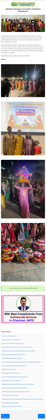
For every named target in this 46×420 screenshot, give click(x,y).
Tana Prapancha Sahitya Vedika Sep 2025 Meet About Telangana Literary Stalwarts (21, 362)
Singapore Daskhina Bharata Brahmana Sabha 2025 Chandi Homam (18, 384)
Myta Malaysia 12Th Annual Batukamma (11, 380)
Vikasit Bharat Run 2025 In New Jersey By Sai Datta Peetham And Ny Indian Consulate (22, 399)
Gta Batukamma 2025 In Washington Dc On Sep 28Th (14, 388)
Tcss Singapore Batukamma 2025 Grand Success (13, 365)
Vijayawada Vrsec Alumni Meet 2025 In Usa (12, 406)
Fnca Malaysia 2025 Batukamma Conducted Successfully (15, 391)
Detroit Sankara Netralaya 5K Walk (10, 402)
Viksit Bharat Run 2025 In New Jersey (11, 373)
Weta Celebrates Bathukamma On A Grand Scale (13, 354)
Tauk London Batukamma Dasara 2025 (11, 339)
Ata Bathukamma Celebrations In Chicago (12, 358)
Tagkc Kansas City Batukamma (9, 336)
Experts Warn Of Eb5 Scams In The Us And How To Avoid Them (17, 347)
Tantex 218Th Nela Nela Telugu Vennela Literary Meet (14, 376)
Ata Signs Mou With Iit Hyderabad (10, 395)
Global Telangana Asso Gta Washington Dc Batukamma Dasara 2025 (18, 351)
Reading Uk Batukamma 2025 (9, 369)
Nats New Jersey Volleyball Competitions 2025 (13, 343)
